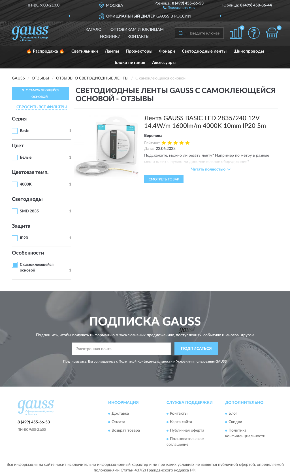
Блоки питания (130, 63)
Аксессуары (164, 63)
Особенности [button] (28, 253)
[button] (179, 7)
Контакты (138, 37)
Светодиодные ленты (204, 51)
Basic (24, 131)
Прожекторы (139, 51)
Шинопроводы (248, 51)
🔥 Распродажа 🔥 (45, 51)
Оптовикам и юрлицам (137, 30)
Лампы (112, 51)
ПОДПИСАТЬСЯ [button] (196, 349)
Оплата (118, 422)
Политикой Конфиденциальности (145, 361)
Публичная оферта (187, 431)
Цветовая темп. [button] (30, 172)
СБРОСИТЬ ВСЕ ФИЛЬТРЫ (41, 107)
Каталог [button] (95, 30)
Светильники (84, 51)
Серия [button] (19, 119)
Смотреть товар (164, 179)
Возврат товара (126, 431)
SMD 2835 (29, 211)
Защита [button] (21, 226)
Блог (233, 414)
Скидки (235, 422)
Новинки (110, 37)
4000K (26, 184)
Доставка (120, 414)
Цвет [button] (18, 145)
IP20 (24, 238)
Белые (25, 158)
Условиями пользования (195, 361)
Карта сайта (181, 422)
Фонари (167, 51)
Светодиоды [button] (27, 199)
